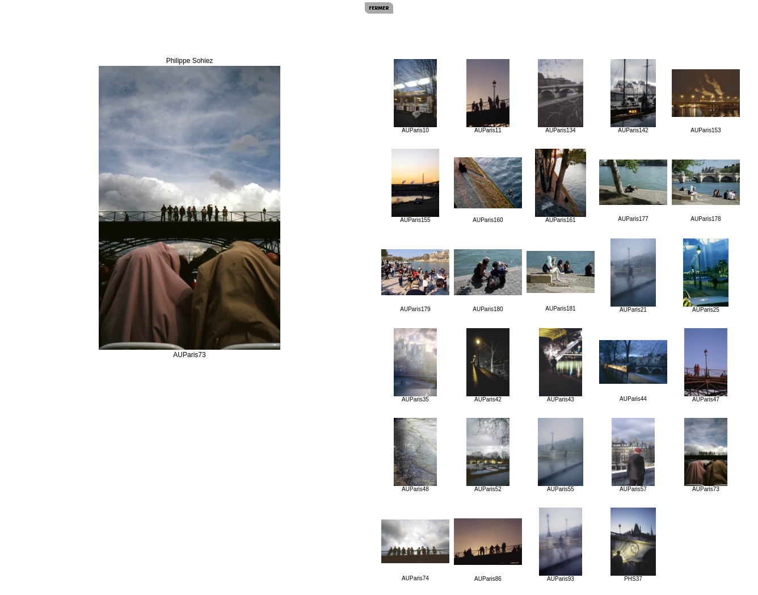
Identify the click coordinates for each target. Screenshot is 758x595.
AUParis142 (632, 96)
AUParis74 (415, 550)
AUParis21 (632, 275)
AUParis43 (561, 365)
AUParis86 (488, 550)
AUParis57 (633, 455)
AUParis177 (633, 191)
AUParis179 (415, 280)
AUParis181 (561, 281)
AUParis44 (633, 371)
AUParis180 (488, 280)
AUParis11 (488, 96)
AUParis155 (415, 186)
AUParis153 (706, 101)
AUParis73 (706, 455)
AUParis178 (706, 191)
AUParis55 (560, 455)
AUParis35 (415, 365)
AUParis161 (560, 186)
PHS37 (632, 545)
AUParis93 (561, 545)
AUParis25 (705, 275)
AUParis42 (488, 365)
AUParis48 (415, 455)
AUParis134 (560, 96)
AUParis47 (706, 365)
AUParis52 (488, 455)
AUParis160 (488, 190)
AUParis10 (415, 96)
